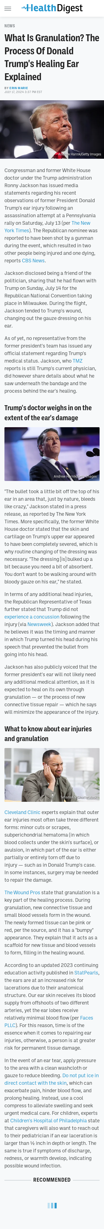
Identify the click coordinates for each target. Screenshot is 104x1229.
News (9, 26)
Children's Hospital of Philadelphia (48, 1120)
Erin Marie (18, 88)
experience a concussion (31, 617)
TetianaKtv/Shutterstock (78, 797)
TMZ (78, 361)
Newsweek (39, 624)
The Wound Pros (22, 892)
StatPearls (86, 972)
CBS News (33, 260)
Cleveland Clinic (22, 812)
